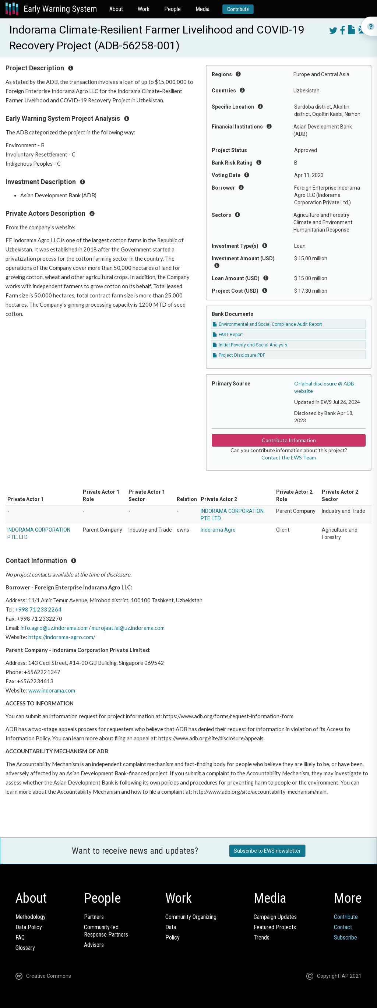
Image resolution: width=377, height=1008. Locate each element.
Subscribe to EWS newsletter (267, 851)
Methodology (30, 916)
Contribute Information (289, 440)
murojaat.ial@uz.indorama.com (128, 628)
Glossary (25, 947)
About (116, 9)
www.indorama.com (51, 690)
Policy (172, 937)
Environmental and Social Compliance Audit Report (267, 324)
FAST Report (228, 334)
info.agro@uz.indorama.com (54, 628)
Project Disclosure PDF (239, 355)
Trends (261, 937)
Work (143, 9)
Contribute (238, 9)
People (172, 9)
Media (202, 9)
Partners (94, 916)
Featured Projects (275, 927)
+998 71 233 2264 (38, 609)
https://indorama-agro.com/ (61, 637)
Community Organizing (190, 916)
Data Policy (28, 927)
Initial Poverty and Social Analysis (250, 345)
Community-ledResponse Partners (106, 931)
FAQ (20, 937)
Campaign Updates (275, 916)
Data (170, 927)
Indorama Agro (218, 530)
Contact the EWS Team (288, 457)
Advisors (94, 944)
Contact (343, 927)
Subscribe (345, 937)
